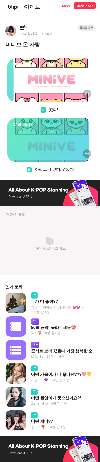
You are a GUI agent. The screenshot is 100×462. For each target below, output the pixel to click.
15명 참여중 (55, 356)
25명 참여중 (41, 312)
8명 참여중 (53, 333)
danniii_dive (39, 403)
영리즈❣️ (38, 427)
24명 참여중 (60, 380)
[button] (66, 7)
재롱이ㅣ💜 (39, 380)
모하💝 (36, 333)
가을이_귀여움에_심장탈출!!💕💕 (56, 307)
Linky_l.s (37, 356)
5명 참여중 (59, 403)
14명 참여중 (57, 427)
